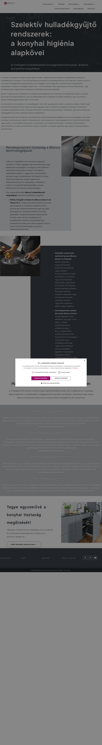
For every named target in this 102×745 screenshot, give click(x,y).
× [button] (84, 360)
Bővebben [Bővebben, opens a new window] (75, 368)
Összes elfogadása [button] (40, 378)
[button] (51, 383)
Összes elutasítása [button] (61, 378)
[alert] (51, 372)
